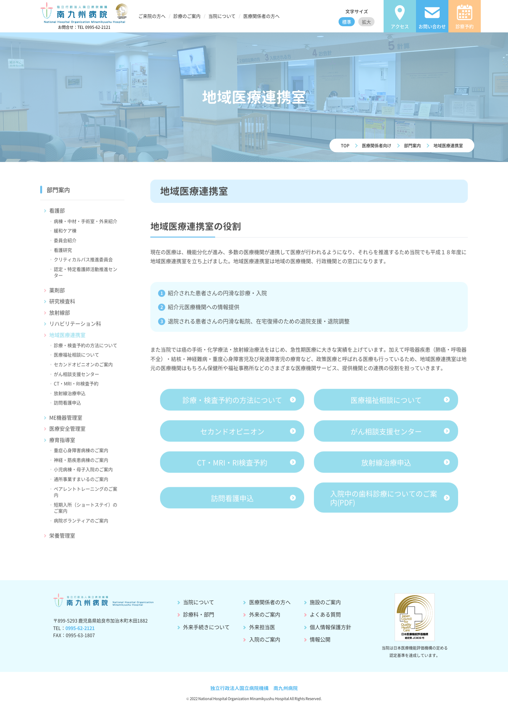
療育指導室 (62, 443)
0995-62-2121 (80, 628)
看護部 (57, 213)
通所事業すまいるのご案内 (81, 482)
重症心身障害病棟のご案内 (81, 453)
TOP (345, 145)
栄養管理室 (62, 538)
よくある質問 (325, 614)
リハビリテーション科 (75, 326)
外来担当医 (262, 627)
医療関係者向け (376, 145)
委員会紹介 (65, 243)
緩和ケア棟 (65, 233)
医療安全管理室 (67, 431)
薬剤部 (57, 293)
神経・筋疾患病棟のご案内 (81, 463)
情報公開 (320, 639)
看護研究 (63, 252)
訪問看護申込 (67, 405)
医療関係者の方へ (270, 602)
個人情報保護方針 (330, 627)
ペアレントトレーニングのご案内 (85, 494)
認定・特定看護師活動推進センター (85, 275)
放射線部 (59, 315)
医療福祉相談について (76, 357)
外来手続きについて (206, 627)
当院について (198, 602)
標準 (346, 21)
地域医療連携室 (448, 145)
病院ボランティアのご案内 (81, 523)
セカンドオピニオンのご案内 (83, 367)
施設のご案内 (325, 602)
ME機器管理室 (65, 420)
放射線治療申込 (70, 396)
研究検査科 (62, 304)
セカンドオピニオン (232, 434)
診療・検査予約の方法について (85, 348)
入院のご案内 (264, 639)
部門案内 (412, 145)
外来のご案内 (264, 614)
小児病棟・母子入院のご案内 (83, 472)
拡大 (366, 21)
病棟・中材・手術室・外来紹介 (85, 224)
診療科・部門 (198, 614)
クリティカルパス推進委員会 (83, 262)
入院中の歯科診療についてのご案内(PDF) (383, 500)
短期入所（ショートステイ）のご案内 (85, 510)
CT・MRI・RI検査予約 (76, 386)
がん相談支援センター (76, 377)
